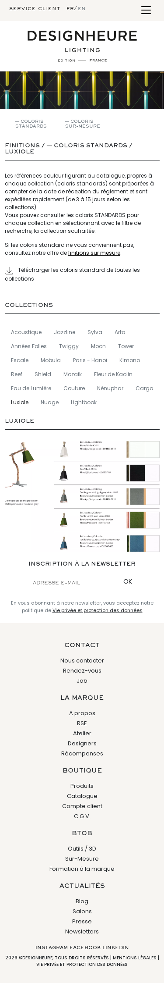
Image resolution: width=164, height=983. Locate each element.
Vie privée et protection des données (97, 610)
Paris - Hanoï (90, 360)
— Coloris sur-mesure (82, 124)
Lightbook (84, 402)
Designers (82, 743)
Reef (16, 374)
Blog (82, 901)
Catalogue (82, 796)
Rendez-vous (82, 670)
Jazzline (64, 332)
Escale (19, 360)
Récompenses (82, 753)
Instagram (51, 948)
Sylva (94, 332)
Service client (34, 8)
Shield (43, 374)
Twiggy (69, 346)
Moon (98, 346)
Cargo (144, 388)
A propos (82, 713)
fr (70, 8)
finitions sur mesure (94, 252)
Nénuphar (110, 388)
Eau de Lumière (31, 388)
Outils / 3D (82, 848)
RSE (82, 723)
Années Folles (29, 346)
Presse (82, 921)
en (82, 8)
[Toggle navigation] (146, 11)
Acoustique (26, 332)
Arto (120, 332)
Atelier (82, 733)
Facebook (85, 948)
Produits (82, 786)
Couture (74, 388)
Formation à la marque (82, 869)
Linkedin (115, 948)
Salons (82, 911)
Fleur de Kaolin (113, 374)
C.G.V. (82, 816)
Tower (126, 346)
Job (82, 681)
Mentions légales (135, 958)
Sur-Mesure (82, 859)
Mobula (51, 360)
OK (127, 581)
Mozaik (72, 374)
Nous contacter (82, 660)
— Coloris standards (31, 124)
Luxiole (19, 152)
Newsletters (82, 931)
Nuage (50, 402)
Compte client (82, 806)
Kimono (129, 360)
